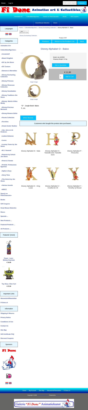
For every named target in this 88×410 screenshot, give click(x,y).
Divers (55, 23)
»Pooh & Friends (7, 161)
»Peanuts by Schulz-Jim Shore (8, 155)
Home (3, 3)
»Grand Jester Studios (9, 126)
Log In (10, 3)
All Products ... (6, 229)
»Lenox (4, 140)
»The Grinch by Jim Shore (8, 180)
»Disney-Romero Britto (9, 113)
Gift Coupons (74, 16)
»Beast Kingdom (7, 58)
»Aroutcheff (5, 54)
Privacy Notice (6, 317)
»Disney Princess (7, 81)
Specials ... (4, 216)
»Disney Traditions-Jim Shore (9, 96)
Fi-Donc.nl (4, 302)
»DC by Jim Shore (7, 62)
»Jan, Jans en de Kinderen (7, 131)
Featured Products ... (8, 224)
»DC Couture (5, 66)
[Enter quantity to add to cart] (61, 76)
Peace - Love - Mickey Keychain (9, 251)
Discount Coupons (7, 338)
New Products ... (6, 220)
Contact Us (4, 326)
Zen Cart (58, 395)
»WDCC (4, 189)
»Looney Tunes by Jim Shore (9, 145)
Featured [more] (9, 235)
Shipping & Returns (7, 313)
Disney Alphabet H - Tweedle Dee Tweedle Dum (52, 153)
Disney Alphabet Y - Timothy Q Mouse (74, 187)
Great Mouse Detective (42, 23)
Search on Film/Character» (6, 194)
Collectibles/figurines (31, 27)
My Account (32, 390)
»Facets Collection (7, 117)
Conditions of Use (7, 322)
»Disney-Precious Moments (7, 108)
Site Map (4, 330)
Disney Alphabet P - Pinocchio (74, 152)
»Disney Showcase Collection (8, 86)
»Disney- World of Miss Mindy (9, 102)
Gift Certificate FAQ (7, 334)
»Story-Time (5, 175)
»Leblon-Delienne (7, 136)
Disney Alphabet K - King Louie (30, 187)
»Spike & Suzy (6, 171)
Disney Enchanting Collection (47, 27)
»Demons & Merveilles (9, 71)
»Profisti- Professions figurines (8, 165)
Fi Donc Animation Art (43, 395)
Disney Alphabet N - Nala (30, 151)
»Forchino (4, 122)
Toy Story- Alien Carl (9, 275)
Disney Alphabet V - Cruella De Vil (52, 187)
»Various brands (7, 185)
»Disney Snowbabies (8, 91)
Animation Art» (6, 45)
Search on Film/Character (51, 16)
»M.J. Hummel (6, 150)
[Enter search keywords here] (70, 3)
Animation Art (18, 16)
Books (64, 16)
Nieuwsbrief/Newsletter (9, 298)
